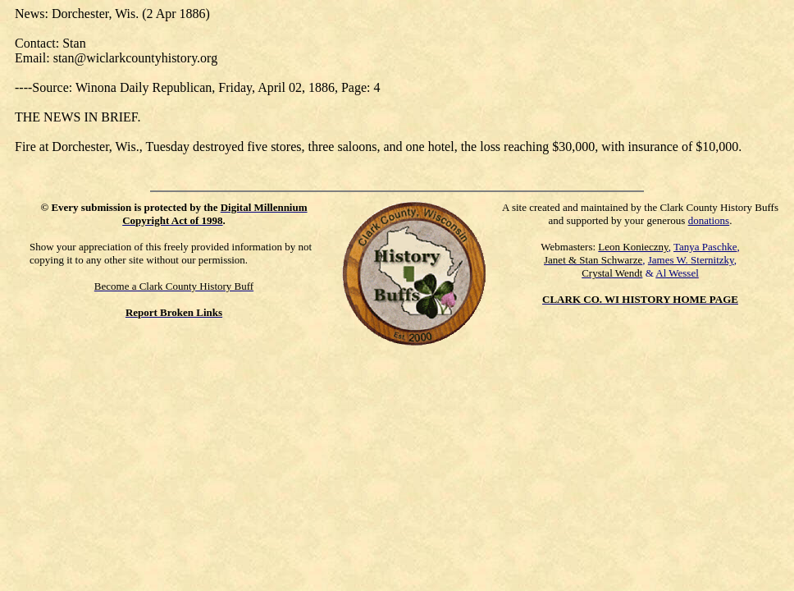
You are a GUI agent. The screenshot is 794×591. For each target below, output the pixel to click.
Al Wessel (677, 273)
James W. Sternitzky (691, 260)
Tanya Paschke (705, 247)
